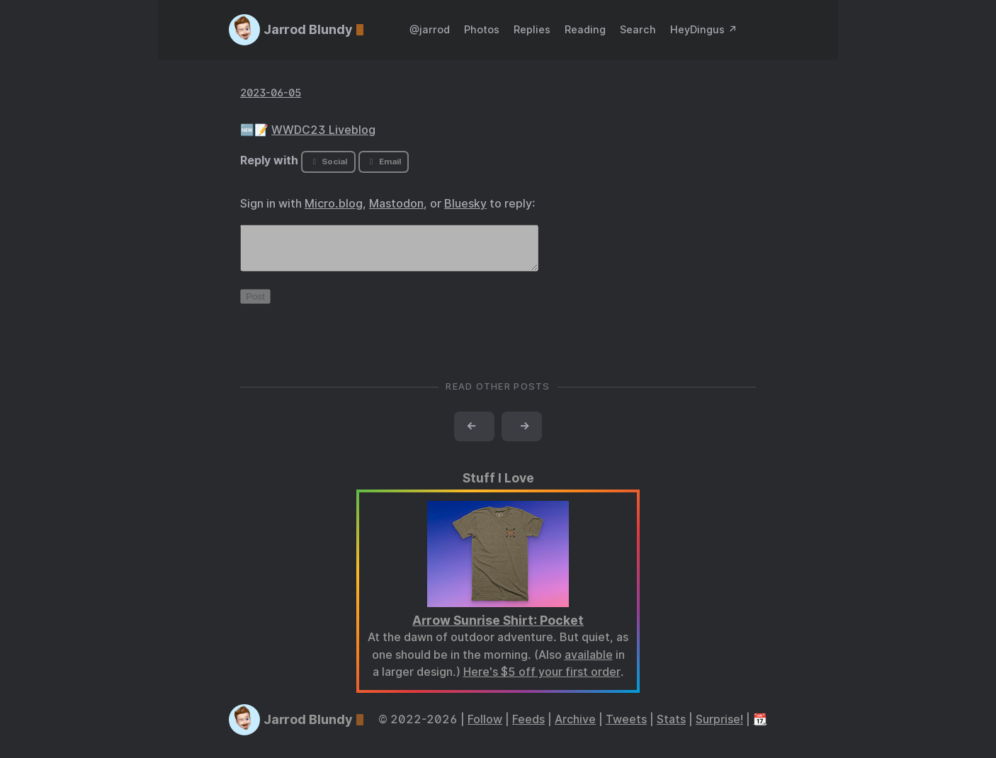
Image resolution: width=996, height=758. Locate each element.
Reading (585, 29)
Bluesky (465, 203)
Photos (481, 29)
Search (638, 29)
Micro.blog (334, 203)
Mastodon (396, 203)
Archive (575, 728)
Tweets (626, 728)
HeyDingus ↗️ (703, 29)
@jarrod (429, 29)
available (589, 663)
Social (328, 161)
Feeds (528, 728)
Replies (532, 29)
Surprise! (719, 728)
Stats (671, 728)
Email (383, 161)
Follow (485, 728)
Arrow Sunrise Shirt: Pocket (498, 628)
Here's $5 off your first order (542, 680)
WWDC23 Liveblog (323, 130)
